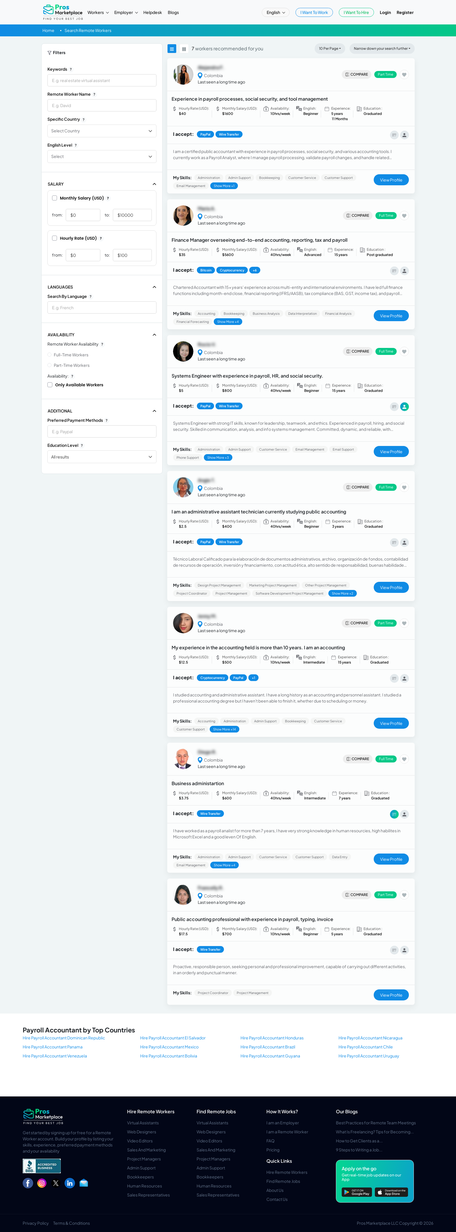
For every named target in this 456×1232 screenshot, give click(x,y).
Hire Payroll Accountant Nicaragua (370, 1037)
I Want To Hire (356, 12)
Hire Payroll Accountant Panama (53, 1046)
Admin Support (141, 1167)
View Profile (391, 179)
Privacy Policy (36, 1223)
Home (48, 30)
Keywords (60, 69)
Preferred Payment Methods (78, 420)
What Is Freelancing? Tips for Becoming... (375, 1131)
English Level (63, 145)
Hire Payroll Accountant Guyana (270, 1055)
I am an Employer (282, 1122)
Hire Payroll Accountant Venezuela (55, 1055)
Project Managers (144, 1158)
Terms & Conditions (71, 1223)
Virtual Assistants (143, 1122)
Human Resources (144, 1185)
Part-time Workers (72, 365)
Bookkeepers (140, 1176)
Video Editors (140, 1140)
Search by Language (70, 296)
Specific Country (66, 119)
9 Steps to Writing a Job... (359, 1149)
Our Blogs (347, 1111)
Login (385, 12)
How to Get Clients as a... (359, 1140)
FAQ (270, 1140)
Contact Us (277, 1199)
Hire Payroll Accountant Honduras (272, 1037)
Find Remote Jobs (216, 1111)
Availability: (61, 376)
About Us (275, 1190)
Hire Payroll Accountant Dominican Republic (64, 1037)
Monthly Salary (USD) (81, 198)
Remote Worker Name (72, 94)
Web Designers (141, 1131)
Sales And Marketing (146, 1149)
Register (405, 12)
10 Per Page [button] (328, 48)
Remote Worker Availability (76, 344)
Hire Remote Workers (150, 1111)
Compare (356, 74)
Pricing (272, 1149)
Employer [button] (123, 12)
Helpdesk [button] (152, 12)
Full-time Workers (71, 354)
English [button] (274, 12)
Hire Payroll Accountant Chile (366, 1046)
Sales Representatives (148, 1194)
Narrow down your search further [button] (381, 48)
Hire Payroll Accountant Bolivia (168, 1055)
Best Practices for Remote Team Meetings (376, 1122)
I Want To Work (314, 12)
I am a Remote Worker (287, 1131)
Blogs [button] (173, 12)
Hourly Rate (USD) (78, 238)
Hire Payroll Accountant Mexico (169, 1046)
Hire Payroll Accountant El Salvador (173, 1037)
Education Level (66, 445)
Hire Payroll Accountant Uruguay (369, 1055)
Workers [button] (96, 12)
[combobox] (101, 307)
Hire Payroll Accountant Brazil (268, 1046)
